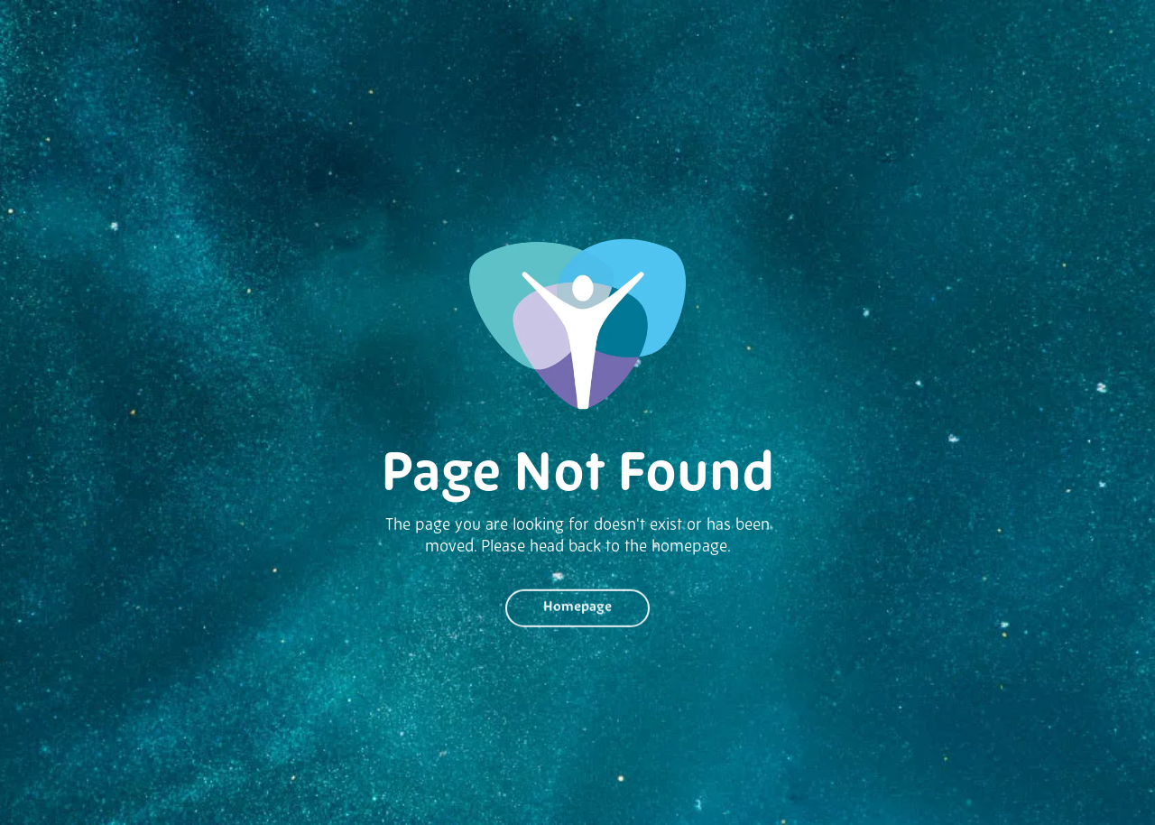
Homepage (577, 610)
